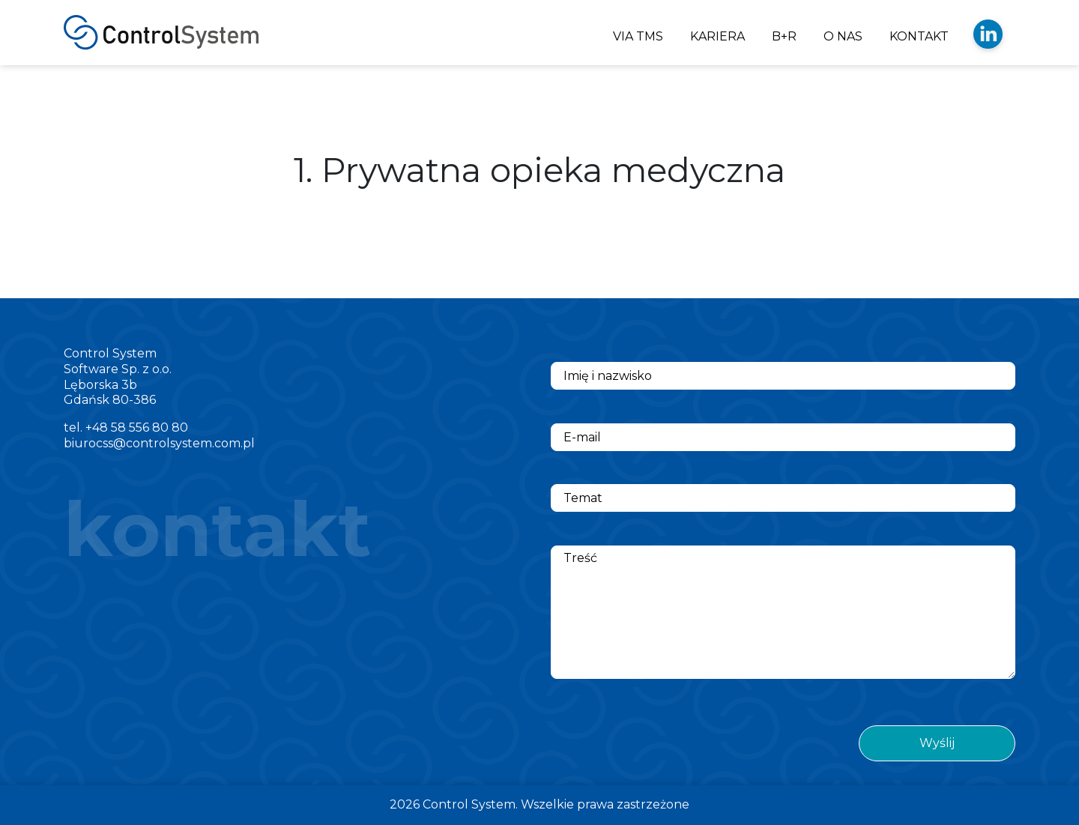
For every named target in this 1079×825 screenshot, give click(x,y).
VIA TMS (638, 37)
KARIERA (717, 37)
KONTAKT (919, 37)
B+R (784, 37)
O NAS (842, 37)
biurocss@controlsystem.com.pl (159, 443)
